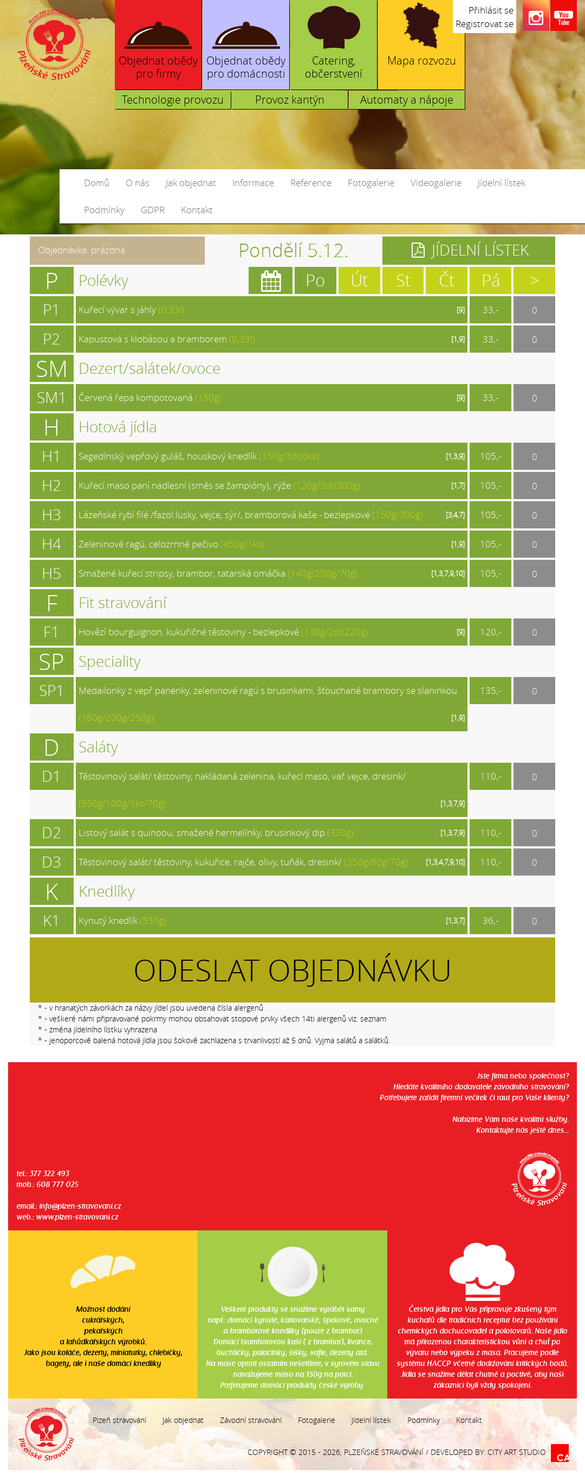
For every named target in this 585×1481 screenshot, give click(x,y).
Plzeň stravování (119, 1420)
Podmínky (104, 209)
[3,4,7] (455, 515)
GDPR (153, 209)
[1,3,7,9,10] (448, 573)
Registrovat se (485, 23)
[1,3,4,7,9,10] (445, 862)
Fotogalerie (371, 182)
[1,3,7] (455, 920)
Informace (253, 182)
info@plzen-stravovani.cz (80, 1205)
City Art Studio (516, 1452)
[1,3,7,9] (452, 803)
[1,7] (458, 485)
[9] (461, 310)
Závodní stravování (251, 1420)
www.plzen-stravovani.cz (77, 1216)
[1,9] (458, 339)
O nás (138, 182)
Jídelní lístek (501, 182)
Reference (311, 182)
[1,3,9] (455, 456)
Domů (96, 182)
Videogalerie (436, 182)
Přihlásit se (491, 10)
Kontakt (197, 209)
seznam (373, 1018)
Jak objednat (191, 182)
